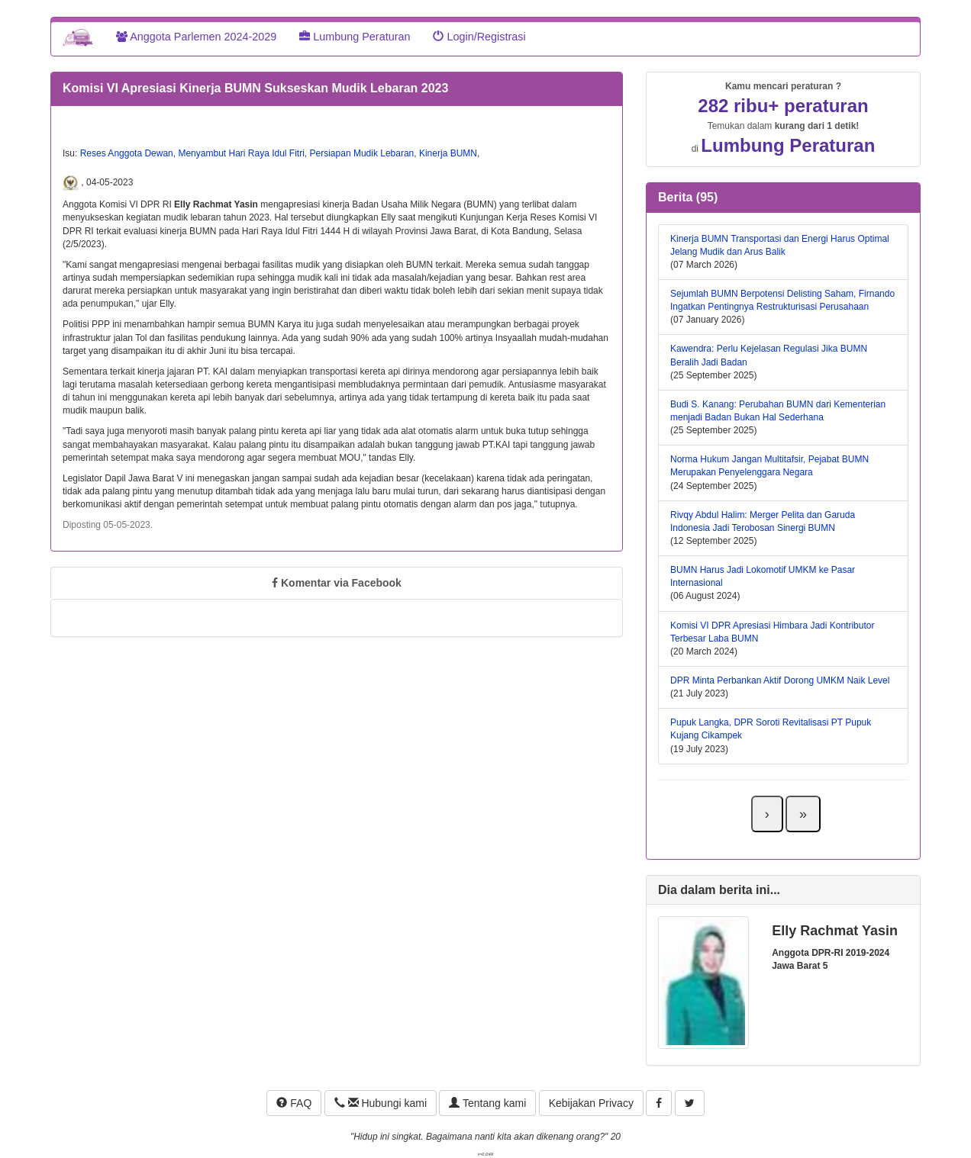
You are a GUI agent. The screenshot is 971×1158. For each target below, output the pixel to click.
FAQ (293, 1103)
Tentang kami (487, 1103)
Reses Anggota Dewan (126, 153)
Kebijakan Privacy (591, 1103)
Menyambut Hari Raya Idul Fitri (241, 153)
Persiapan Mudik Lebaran (362, 153)
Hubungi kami (380, 1103)
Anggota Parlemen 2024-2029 (196, 37)
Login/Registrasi (479, 37)
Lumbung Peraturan (354, 37)
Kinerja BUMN (448, 153)
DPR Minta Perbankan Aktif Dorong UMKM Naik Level (779, 680)
